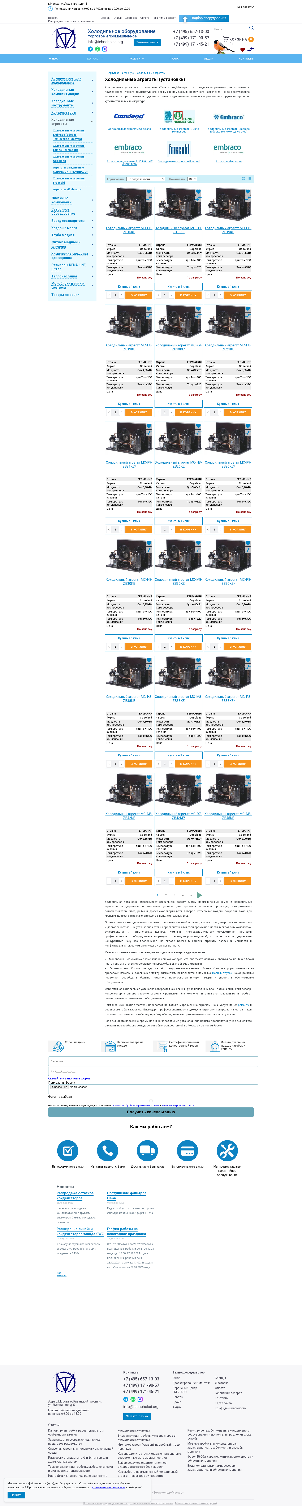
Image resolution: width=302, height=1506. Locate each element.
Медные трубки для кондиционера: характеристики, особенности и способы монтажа (215, 1447)
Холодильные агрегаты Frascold (179, 161)
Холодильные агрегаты (62, 122)
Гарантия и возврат (164, 17)
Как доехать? (245, 7)
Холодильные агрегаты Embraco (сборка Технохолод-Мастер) (69, 135)
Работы (178, 1397)
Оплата (144, 17)
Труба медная (62, 235)
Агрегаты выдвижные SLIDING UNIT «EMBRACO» (129, 163)
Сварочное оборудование (63, 211)
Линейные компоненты (61, 200)
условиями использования (108, 1487)
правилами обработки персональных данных (136, 1105)
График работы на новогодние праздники (126, 1231)
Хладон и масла (64, 228)
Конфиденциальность (230, 1408)
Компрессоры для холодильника (66, 80)
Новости (53, 17)
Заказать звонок (148, 42)
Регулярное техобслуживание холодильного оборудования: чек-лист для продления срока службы (219, 1434)
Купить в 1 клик (129, 286)
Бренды (105, 17)
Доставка (131, 17)
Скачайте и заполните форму (69, 1078)
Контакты (246, 58)
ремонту (243, 1004)
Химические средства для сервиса (69, 256)
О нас (176, 1378)
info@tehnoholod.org (105, 42)
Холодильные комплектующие (65, 92)
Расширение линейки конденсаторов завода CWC (80, 1231)
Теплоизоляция (64, 276)
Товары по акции (65, 295)
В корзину (139, 295)
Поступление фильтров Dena (126, 1195)
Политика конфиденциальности (105, 1503)
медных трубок (222, 972)
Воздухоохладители (68, 221)
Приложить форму (61, 1082)
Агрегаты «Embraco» (67, 189)
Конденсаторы (63, 112)
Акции (209, 58)
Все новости (61, 1274)
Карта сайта (223, 1403)
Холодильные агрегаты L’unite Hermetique (179, 130)
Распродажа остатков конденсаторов (71, 21)
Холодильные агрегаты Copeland (129, 128)
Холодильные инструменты (62, 103)
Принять (16, 1495)
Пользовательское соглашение (151, 1503)
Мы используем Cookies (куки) (196, 1503)
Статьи (118, 17)
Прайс (174, 58)
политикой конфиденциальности (177, 1105)
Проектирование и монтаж (191, 1383)
